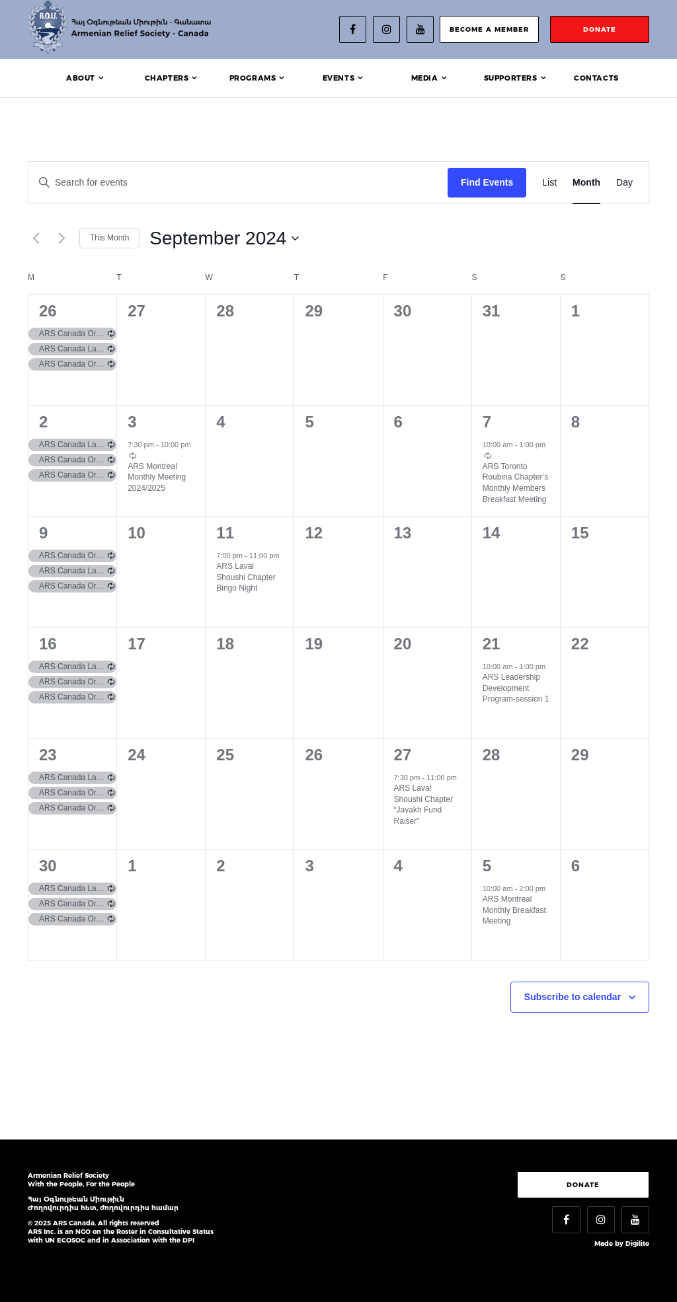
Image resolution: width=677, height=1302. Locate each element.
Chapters (167, 78)
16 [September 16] (48, 644)
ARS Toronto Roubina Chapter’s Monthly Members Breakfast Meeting (516, 483)
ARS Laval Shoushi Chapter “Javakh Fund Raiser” (423, 804)
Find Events (487, 182)
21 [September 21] (491, 644)
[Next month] (61, 238)
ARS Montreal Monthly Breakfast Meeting (514, 909)
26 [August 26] (48, 311)
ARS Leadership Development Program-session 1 (516, 688)
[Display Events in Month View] (586, 182)
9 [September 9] (43, 533)
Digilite (637, 1243)
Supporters (511, 78)
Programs (252, 78)
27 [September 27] (403, 755)
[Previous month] (36, 238)
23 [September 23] (48, 755)
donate (599, 29)
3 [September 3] (132, 422)
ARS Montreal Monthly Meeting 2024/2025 (157, 477)
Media (424, 78)
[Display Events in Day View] (624, 182)
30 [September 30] (48, 866)
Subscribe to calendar (572, 997)
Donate (583, 1184)
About (80, 78)
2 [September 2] (43, 422)
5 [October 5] (487, 866)
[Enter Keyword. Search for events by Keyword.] (238, 182)
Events (339, 78)
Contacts (596, 78)
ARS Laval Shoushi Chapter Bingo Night (245, 577)
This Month (109, 237)
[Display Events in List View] (549, 182)
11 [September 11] (225, 533)
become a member (489, 29)
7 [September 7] (487, 422)
